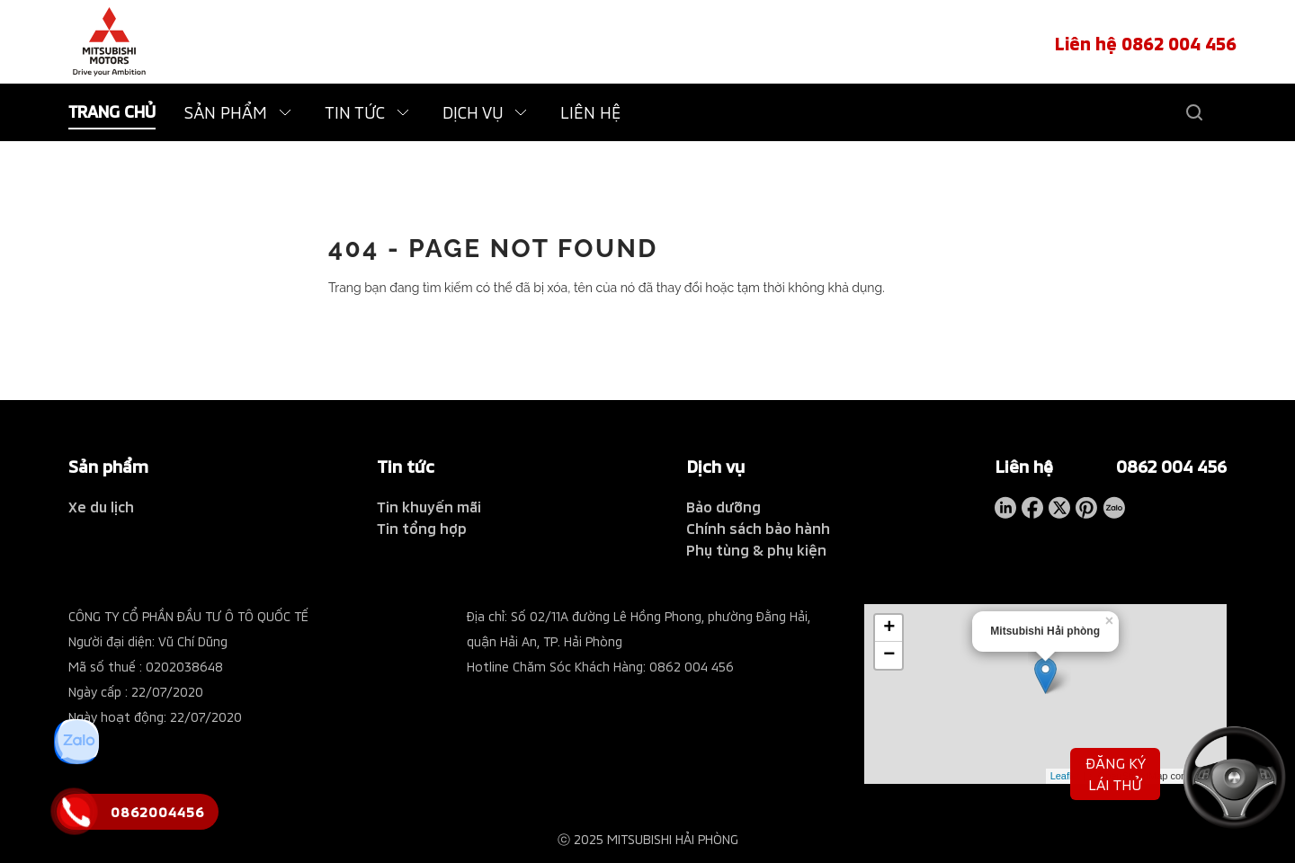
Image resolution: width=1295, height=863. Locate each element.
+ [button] (889, 628)
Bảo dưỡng (723, 506)
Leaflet (1065, 775)
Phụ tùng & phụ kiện (756, 549)
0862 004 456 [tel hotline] (1171, 466)
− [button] (889, 655)
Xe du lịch (101, 506)
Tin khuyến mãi (429, 506)
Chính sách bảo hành (758, 528)
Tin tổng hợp (422, 528)
